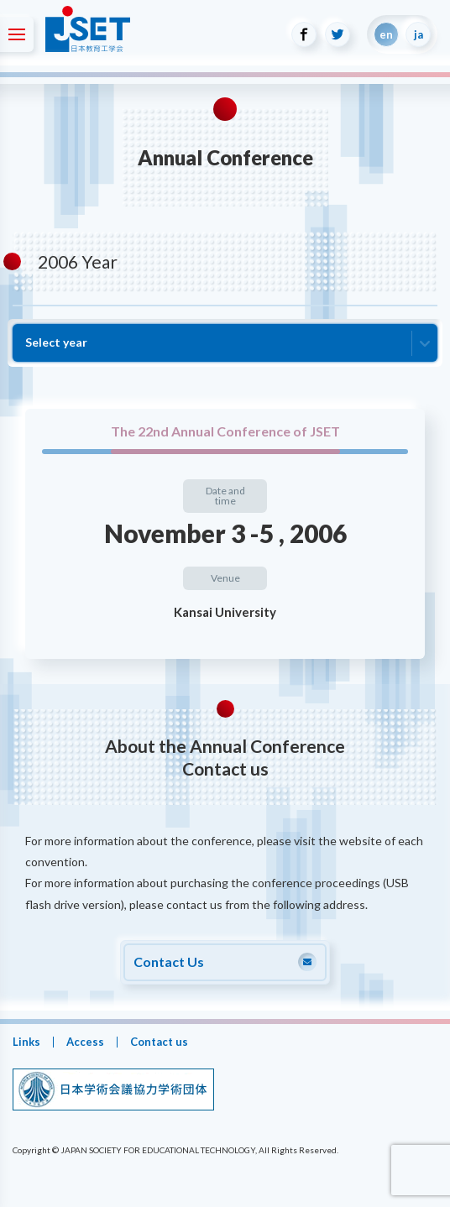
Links (26, 1041)
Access (85, 1041)
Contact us (159, 1041)
